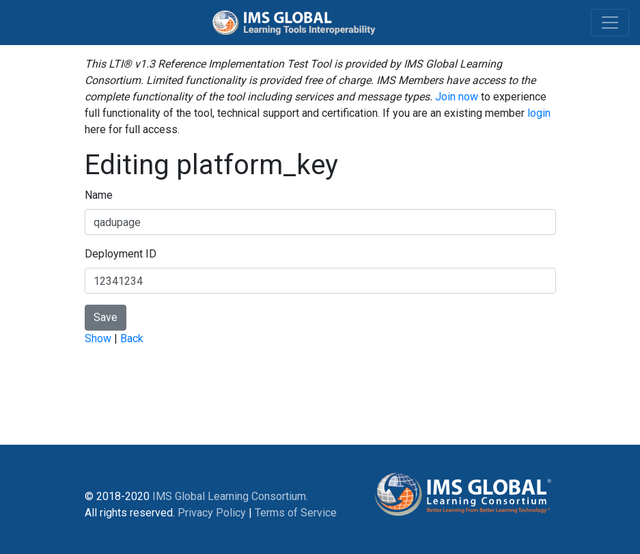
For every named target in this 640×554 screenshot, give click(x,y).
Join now (456, 96)
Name (99, 195)
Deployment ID (120, 253)
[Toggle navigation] (610, 22)
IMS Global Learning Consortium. (230, 496)
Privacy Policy (212, 512)
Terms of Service (296, 512)
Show (98, 338)
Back (131, 338)
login (539, 113)
